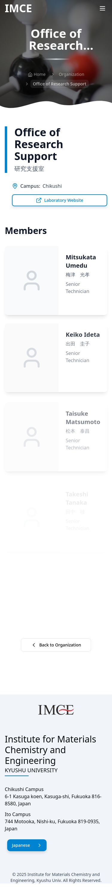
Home (37, 75)
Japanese (27, 845)
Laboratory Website (59, 200)
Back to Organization (56, 645)
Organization (72, 75)
